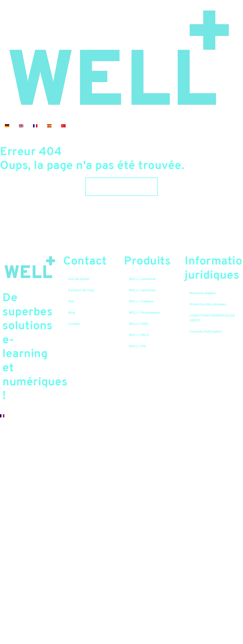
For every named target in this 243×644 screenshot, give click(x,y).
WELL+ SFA (137, 346)
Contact (74, 324)
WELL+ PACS (139, 335)
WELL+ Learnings (142, 290)
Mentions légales (203, 293)
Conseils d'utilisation (206, 332)
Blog (71, 313)
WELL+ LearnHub (142, 279)
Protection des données (208, 304)
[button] (121, 416)
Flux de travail (78, 279)
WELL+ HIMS (138, 324)
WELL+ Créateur (141, 301)
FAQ (71, 301)
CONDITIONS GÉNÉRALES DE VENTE (212, 318)
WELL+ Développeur (144, 313)
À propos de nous (81, 290)
